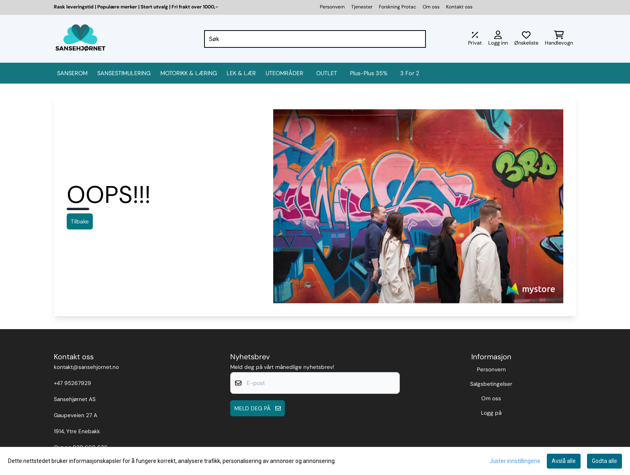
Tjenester (361, 7)
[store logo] (80, 39)
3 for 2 (409, 73)
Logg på (491, 412)
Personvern (332, 7)
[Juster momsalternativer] (475, 39)
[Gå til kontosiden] (498, 39)
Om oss (431, 7)
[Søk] (315, 39)
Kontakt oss (459, 7)
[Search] (418, 39)
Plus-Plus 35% (368, 73)
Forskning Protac (397, 7)
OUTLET (326, 73)
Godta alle (604, 461)
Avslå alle (564, 461)
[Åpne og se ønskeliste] (526, 39)
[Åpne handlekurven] (559, 39)
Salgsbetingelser (491, 384)
